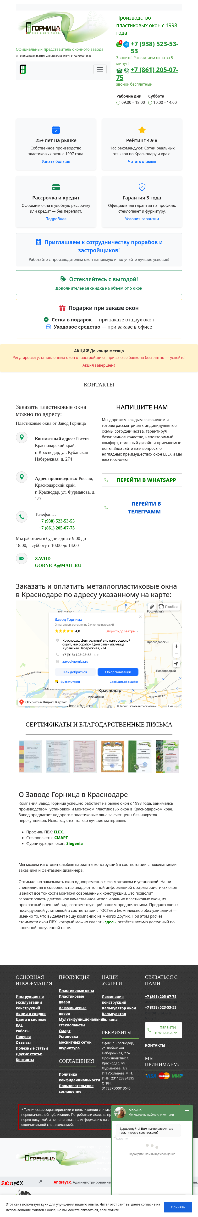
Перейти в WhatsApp (146, 479)
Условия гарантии (142, 218)
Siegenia (74, 843)
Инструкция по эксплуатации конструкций (30, 1002)
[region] (99, 1206)
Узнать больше (56, 161)
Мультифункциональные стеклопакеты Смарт (82, 1025)
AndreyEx (62, 1182)
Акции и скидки (31, 1013)
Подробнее (55, 218)
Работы (23, 1031)
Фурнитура (69, 1048)
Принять (178, 1207)
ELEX (58, 832)
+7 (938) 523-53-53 (154, 47)
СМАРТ (61, 837)
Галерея (23, 1036)
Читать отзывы (142, 161)
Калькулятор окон (119, 1008)
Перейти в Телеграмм (144, 507)
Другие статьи (29, 1054)
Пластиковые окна (76, 990)
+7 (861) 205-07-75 (147, 73)
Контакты (25, 1059)
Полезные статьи (32, 1048)
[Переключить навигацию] (100, 69)
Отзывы (23, 1042)
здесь (110, 922)
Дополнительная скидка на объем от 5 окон (99, 288)
